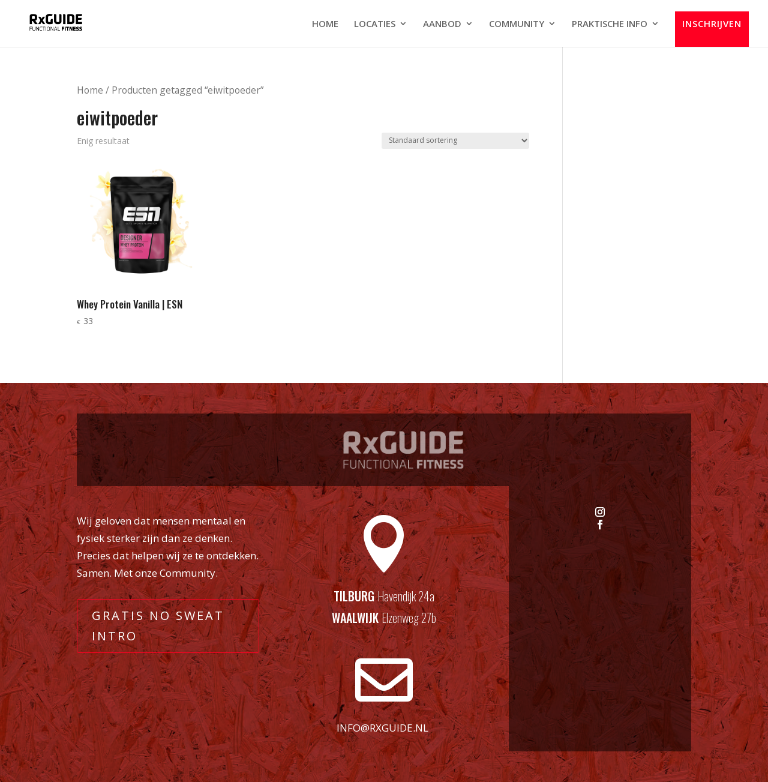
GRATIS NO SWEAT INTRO (158, 625)
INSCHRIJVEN (712, 24)
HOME (325, 24)
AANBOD (442, 24)
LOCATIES (374, 24)
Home (90, 90)
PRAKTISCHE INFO (609, 24)
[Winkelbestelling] (455, 141)
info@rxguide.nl (382, 728)
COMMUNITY (516, 24)
